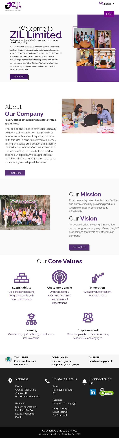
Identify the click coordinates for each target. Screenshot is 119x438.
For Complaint (60, 415)
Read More (18, 76)
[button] (109, 14)
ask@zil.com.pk (60, 412)
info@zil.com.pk (61, 408)
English (108, 4)
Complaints (59, 357)
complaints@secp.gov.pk (65, 364)
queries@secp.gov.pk (100, 361)
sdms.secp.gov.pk (61, 361)
